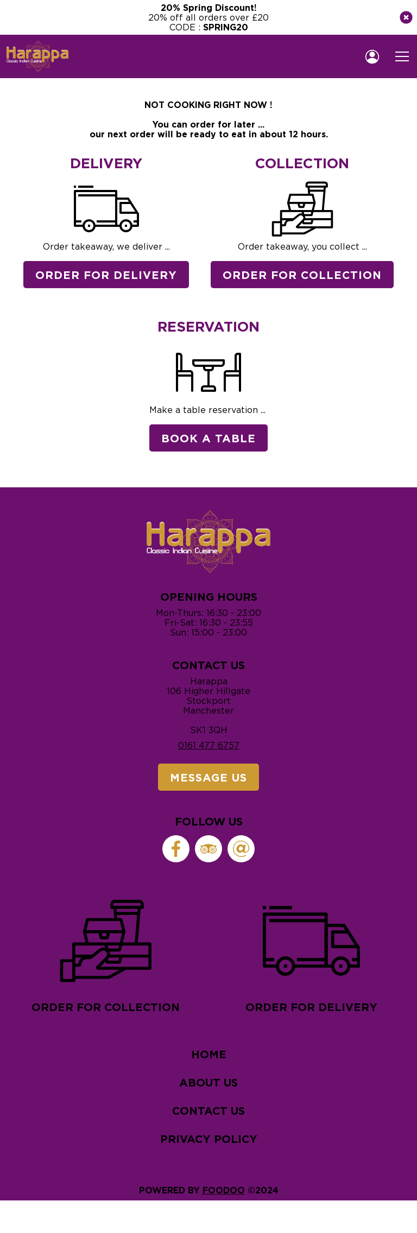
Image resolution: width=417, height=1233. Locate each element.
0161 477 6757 (208, 745)
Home (208, 1054)
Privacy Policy (208, 1139)
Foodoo (224, 1190)
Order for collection (105, 952)
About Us (208, 1082)
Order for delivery (311, 952)
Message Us (208, 777)
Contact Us (208, 1110)
